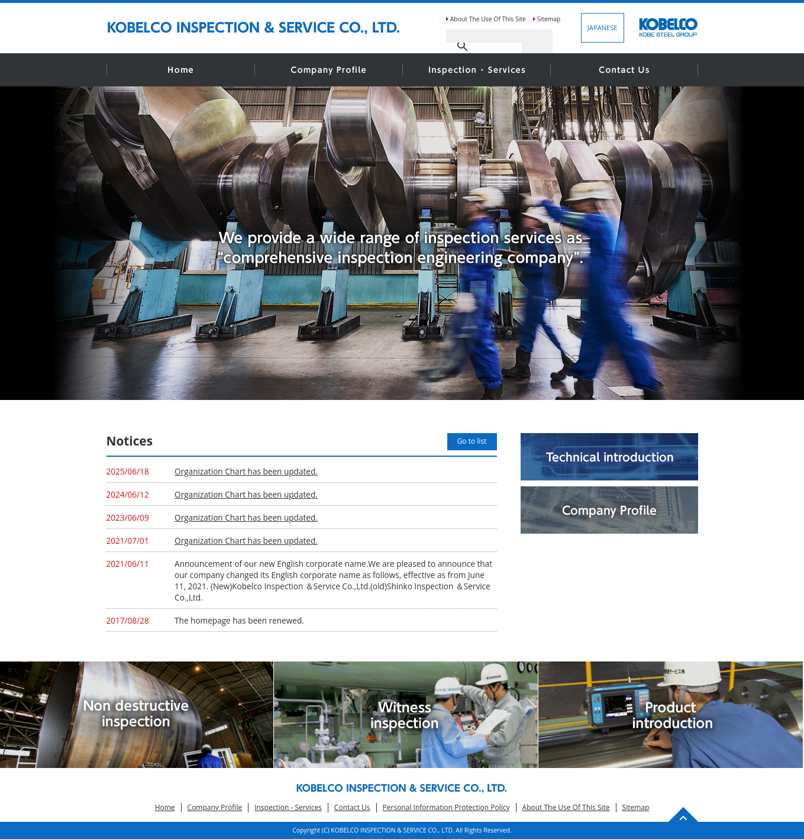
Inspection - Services (288, 807)
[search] (484, 36)
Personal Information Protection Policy (446, 807)
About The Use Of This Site (488, 19)
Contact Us (352, 807)
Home (165, 807)
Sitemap (549, 19)
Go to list (472, 441)
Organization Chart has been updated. (246, 471)
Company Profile (215, 807)
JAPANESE (602, 27)
